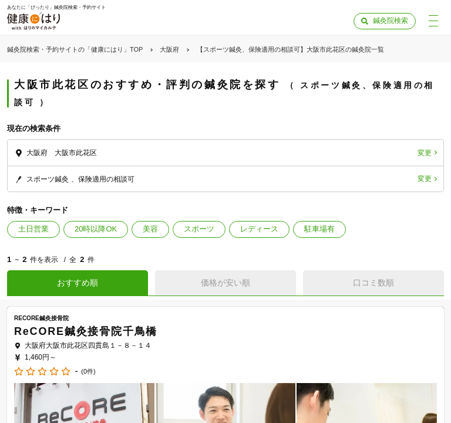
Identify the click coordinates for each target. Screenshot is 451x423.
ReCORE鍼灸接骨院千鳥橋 (85, 331)
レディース (259, 228)
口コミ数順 (373, 282)
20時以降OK (96, 228)
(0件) (88, 371)
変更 (425, 152)
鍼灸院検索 (390, 20)
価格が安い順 (225, 282)
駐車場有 (319, 228)
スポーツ (199, 228)
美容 (150, 228)
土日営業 (33, 228)
